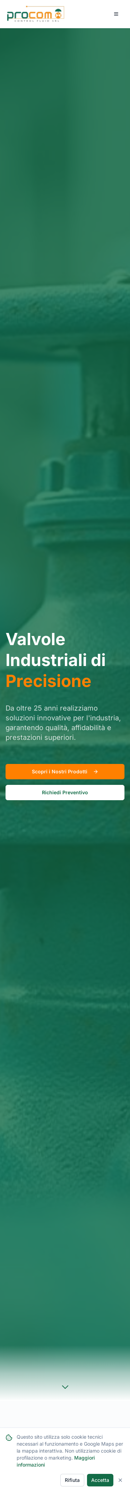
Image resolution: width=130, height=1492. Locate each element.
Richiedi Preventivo (65, 792)
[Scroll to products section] (65, 1387)
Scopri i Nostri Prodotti (65, 771)
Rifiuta (72, 1480)
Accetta (100, 1480)
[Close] (120, 1480)
